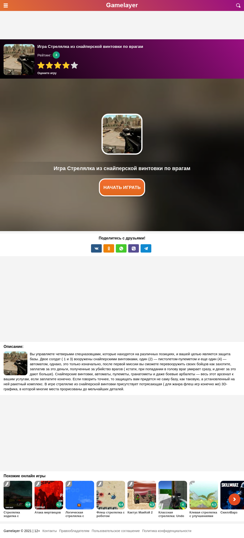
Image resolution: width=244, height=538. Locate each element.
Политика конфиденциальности (166, 531)
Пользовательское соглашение (116, 531)
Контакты (49, 531)
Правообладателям (74, 531)
